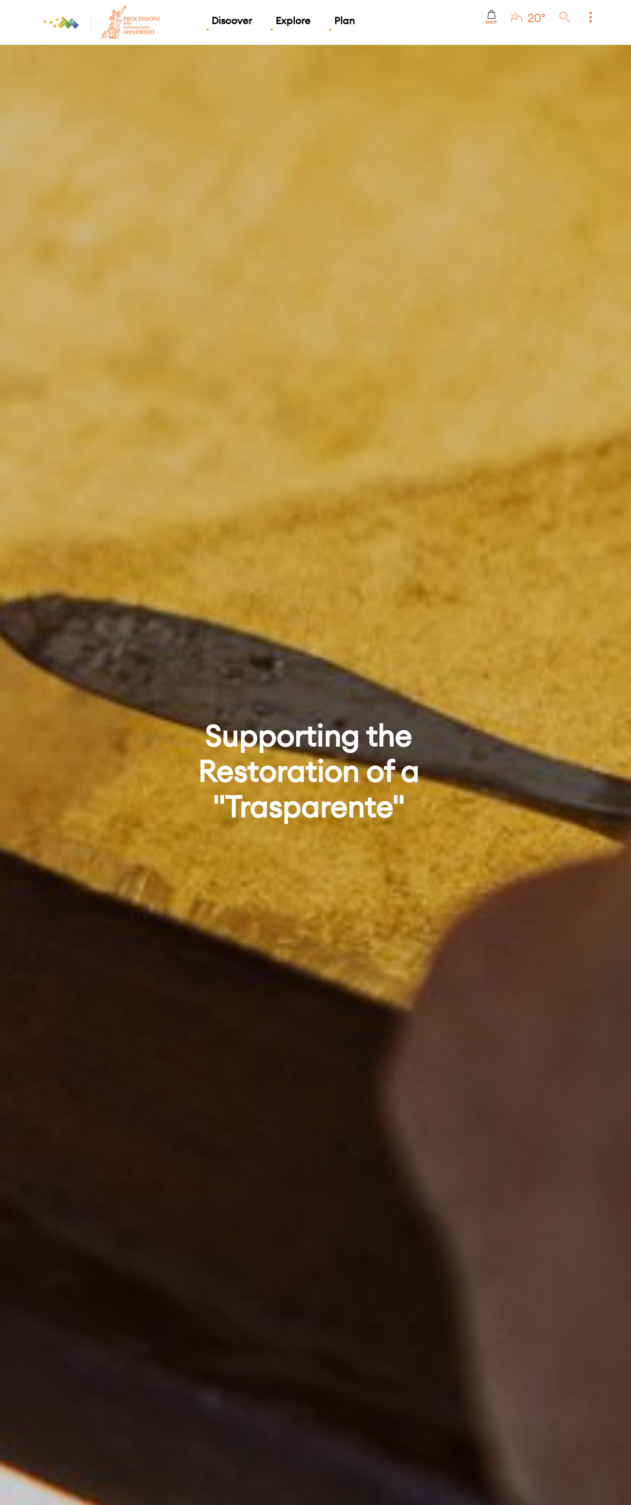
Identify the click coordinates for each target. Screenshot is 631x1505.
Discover (231, 20)
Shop (491, 17)
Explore (293, 20)
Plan (344, 20)
